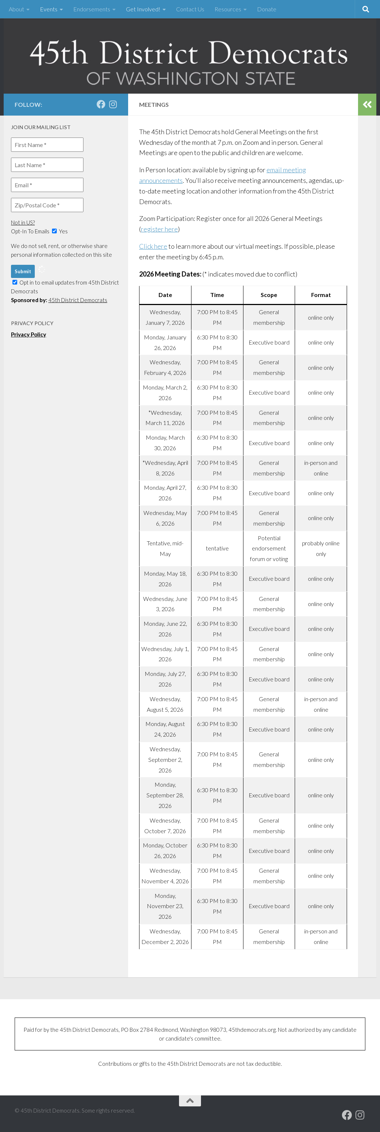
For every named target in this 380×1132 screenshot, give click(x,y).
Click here (153, 246)
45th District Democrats (77, 300)
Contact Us (190, 8)
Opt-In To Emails (30, 231)
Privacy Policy (28, 334)
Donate (266, 8)
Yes (60, 231)
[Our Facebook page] (101, 104)
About (16, 8)
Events (48, 8)
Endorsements (91, 8)
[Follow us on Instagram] (112, 104)
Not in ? (23, 222)
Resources (228, 8)
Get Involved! (143, 8)
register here (160, 229)
